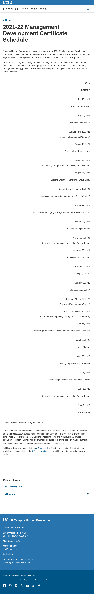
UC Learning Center (41, 451)
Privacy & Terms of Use (48, 580)
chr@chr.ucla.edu (11, 549)
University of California (29, 575)
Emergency (7, 580)
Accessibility (17, 580)
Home (8, 20)
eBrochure (41, 448)
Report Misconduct (31, 580)
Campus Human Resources (24, 9)
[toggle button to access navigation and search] (88, 8)
